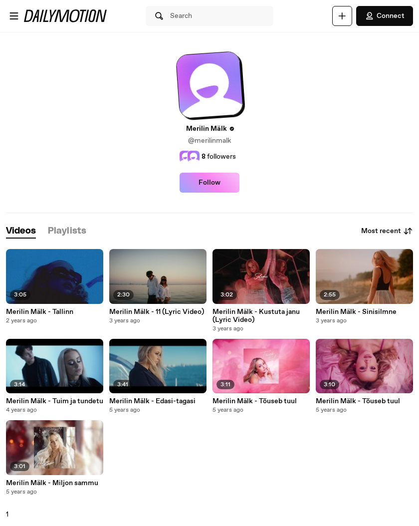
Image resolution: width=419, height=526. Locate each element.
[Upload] (342, 16)
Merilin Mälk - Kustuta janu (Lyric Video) (256, 316)
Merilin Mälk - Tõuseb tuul (254, 401)
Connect (385, 16)
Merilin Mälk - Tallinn (39, 312)
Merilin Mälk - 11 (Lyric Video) (156, 312)
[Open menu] (14, 16)
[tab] (21, 231)
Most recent (387, 231)
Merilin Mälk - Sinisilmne (356, 312)
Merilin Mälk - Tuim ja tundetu (54, 401)
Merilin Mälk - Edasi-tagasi (152, 401)
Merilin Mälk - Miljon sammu (52, 483)
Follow (209, 182)
